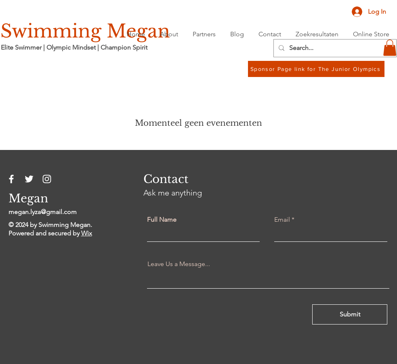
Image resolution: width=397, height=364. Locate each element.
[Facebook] (11, 179)
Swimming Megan (85, 31)
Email (282, 219)
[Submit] (349, 314)
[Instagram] (47, 179)
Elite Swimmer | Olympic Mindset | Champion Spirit (74, 47)
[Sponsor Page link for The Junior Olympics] (316, 69)
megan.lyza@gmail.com (42, 212)
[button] (390, 48)
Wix (86, 233)
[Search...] (334, 48)
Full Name (161, 219)
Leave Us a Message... (178, 264)
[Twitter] (29, 179)
